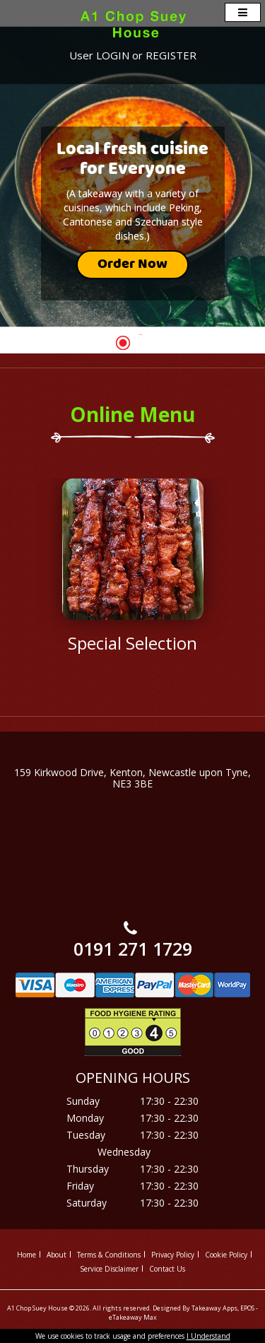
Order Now (132, 264)
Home (26, 1255)
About (56, 1255)
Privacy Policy (172, 1255)
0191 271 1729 (132, 949)
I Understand (208, 1336)
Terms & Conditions (109, 1255)
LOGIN (112, 55)
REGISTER (171, 55)
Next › (211, 602)
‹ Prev (54, 602)
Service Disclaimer (109, 1269)
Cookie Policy (226, 1255)
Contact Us (167, 1269)
